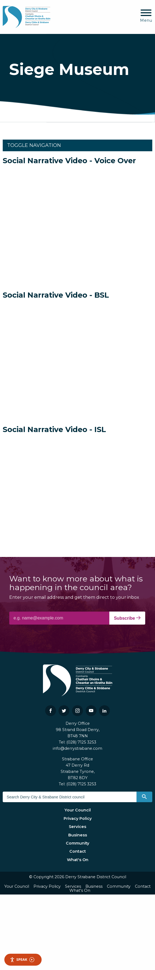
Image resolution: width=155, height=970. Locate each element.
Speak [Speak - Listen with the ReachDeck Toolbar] (22, 959)
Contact (77, 851)
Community (77, 843)
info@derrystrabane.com (77, 748)
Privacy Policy (78, 818)
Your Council (77, 810)
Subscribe (127, 618)
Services (77, 826)
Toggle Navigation (34, 145)
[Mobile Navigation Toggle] (146, 16)
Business (77, 835)
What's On (77, 859)
